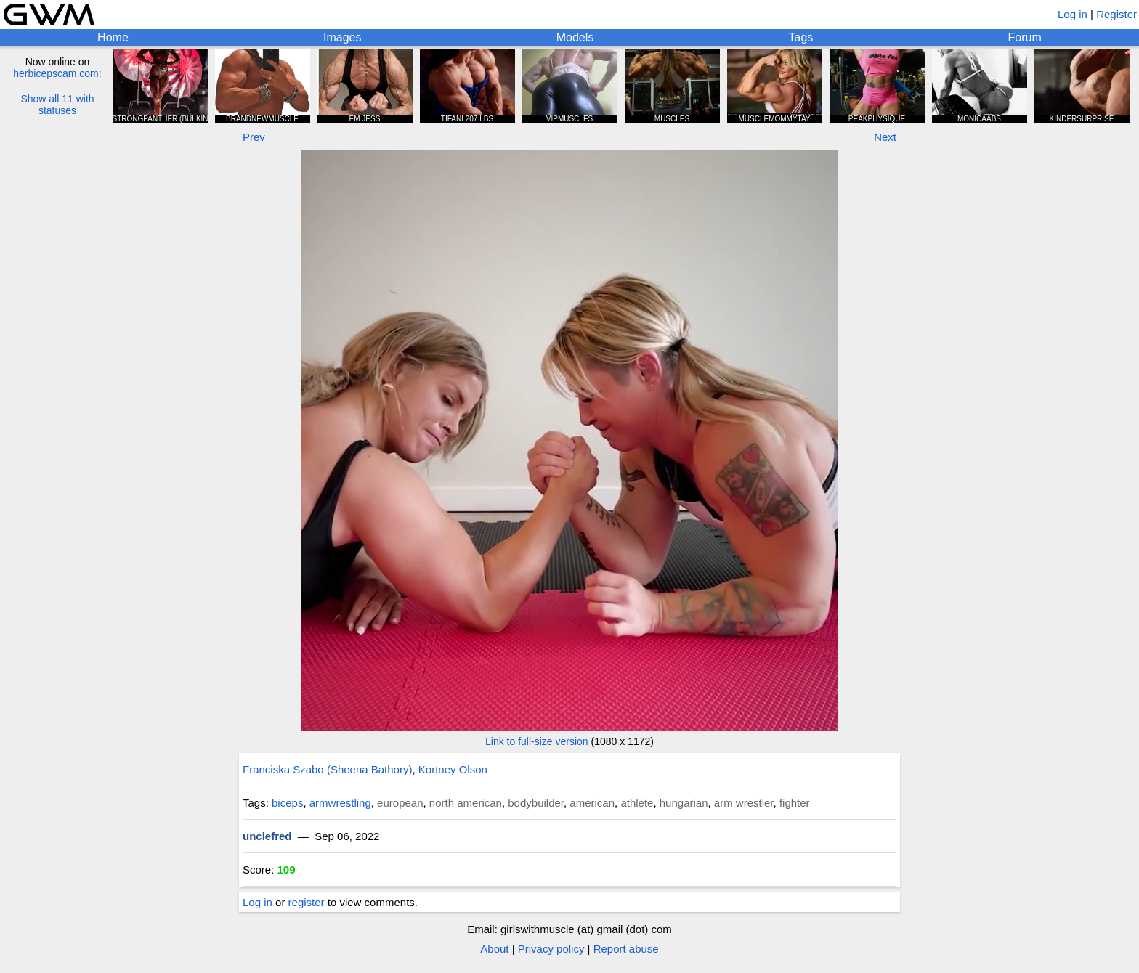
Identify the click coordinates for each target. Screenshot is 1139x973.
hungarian (684, 803)
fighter (794, 803)
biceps (287, 803)
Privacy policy (551, 949)
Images (342, 37)
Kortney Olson (452, 769)
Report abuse (626, 949)
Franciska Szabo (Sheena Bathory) (327, 769)
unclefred (267, 836)
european (400, 803)
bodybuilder (536, 803)
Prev (254, 137)
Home (113, 37)
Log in (1072, 14)
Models (575, 37)
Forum (1025, 37)
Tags (801, 37)
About (494, 949)
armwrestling (340, 803)
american (592, 803)
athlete (636, 803)
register (306, 902)
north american (465, 803)
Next (885, 137)
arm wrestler (744, 803)
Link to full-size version (536, 741)
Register (1116, 14)
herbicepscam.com (56, 73)
